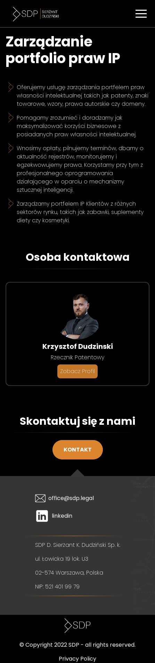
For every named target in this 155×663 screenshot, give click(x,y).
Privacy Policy (77, 659)
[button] (141, 13)
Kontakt (78, 450)
